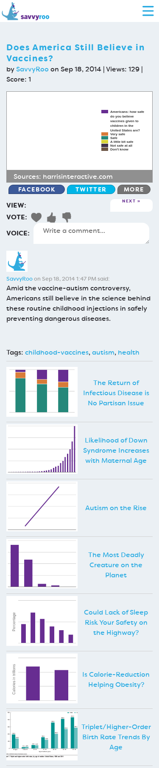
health (128, 352)
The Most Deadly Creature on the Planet (116, 564)
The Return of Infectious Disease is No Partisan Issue (116, 392)
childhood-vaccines (57, 352)
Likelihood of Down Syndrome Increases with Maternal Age (116, 450)
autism (103, 352)
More (134, 189)
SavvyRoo (32, 69)
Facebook (37, 189)
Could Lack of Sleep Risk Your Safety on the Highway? (116, 622)
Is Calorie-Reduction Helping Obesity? (116, 679)
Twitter (91, 189)
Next (129, 201)
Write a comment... (91, 233)
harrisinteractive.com (78, 176)
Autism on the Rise (116, 507)
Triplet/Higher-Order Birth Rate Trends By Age (116, 737)
